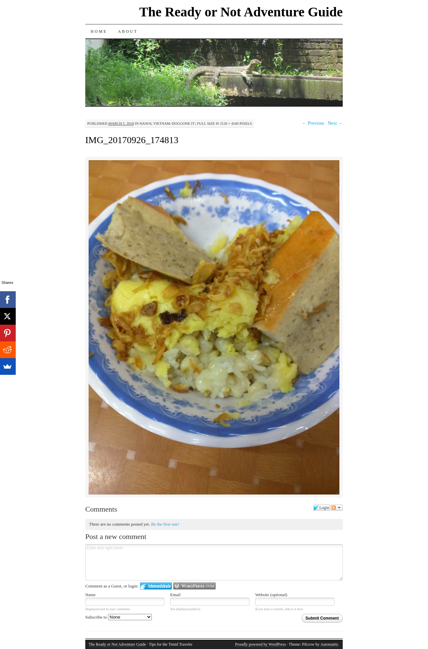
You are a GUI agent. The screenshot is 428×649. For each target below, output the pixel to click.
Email (175, 594)
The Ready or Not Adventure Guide (241, 11)
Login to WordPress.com (194, 585)
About (128, 31)
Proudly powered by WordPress (260, 644)
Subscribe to (118, 617)
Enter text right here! (214, 562)
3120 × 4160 (229, 123)
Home (99, 31)
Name (90, 594)
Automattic (329, 644)
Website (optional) (271, 594)
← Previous (313, 123)
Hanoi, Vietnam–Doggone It (166, 123)
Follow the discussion (337, 508)
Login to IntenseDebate (156, 585)
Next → (335, 123)
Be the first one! (165, 524)
